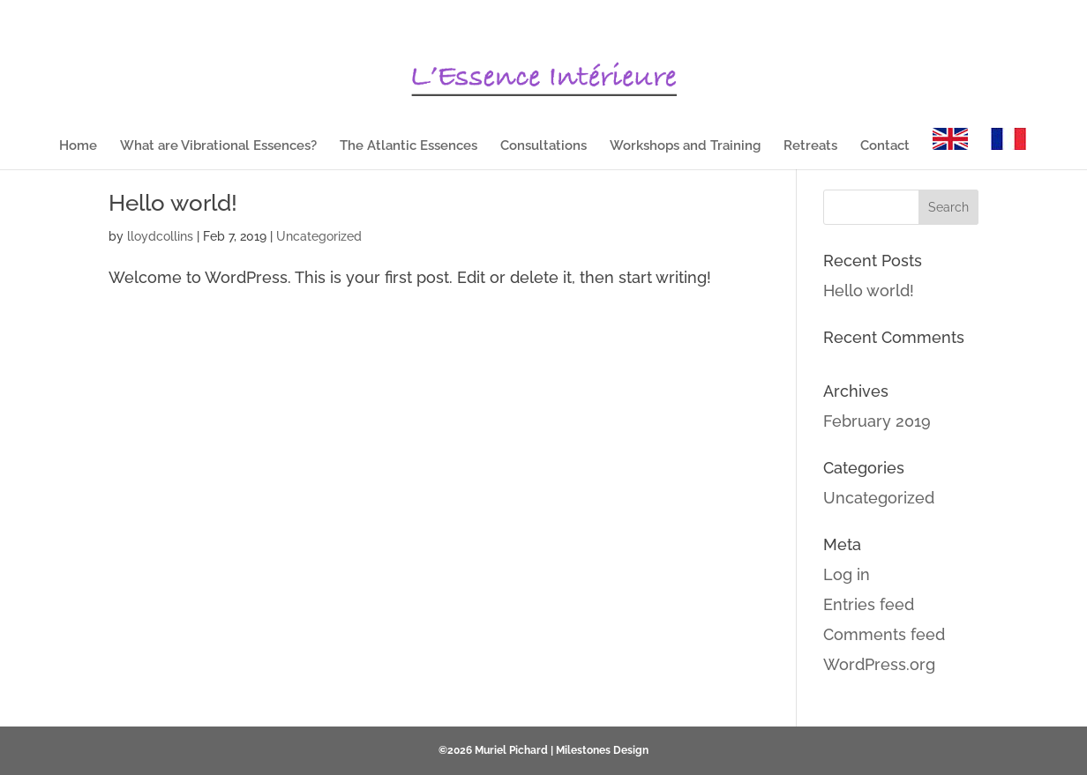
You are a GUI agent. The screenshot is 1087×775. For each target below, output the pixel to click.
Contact (885, 146)
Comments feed (884, 634)
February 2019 (877, 421)
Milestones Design (602, 750)
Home (78, 146)
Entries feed (868, 604)
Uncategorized (319, 236)
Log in (846, 574)
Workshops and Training (685, 146)
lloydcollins (160, 236)
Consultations (543, 146)
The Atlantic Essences (408, 146)
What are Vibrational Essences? (218, 146)
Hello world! (173, 203)
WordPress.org (879, 664)
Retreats (810, 146)
